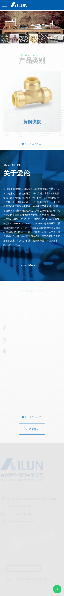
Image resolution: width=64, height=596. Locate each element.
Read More (28, 265)
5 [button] (36, 144)
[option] (32, 27)
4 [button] (58, 37)
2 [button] (51, 37)
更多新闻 (32, 429)
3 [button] (55, 37)
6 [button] (40, 144)
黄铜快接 (32, 120)
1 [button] (48, 37)
